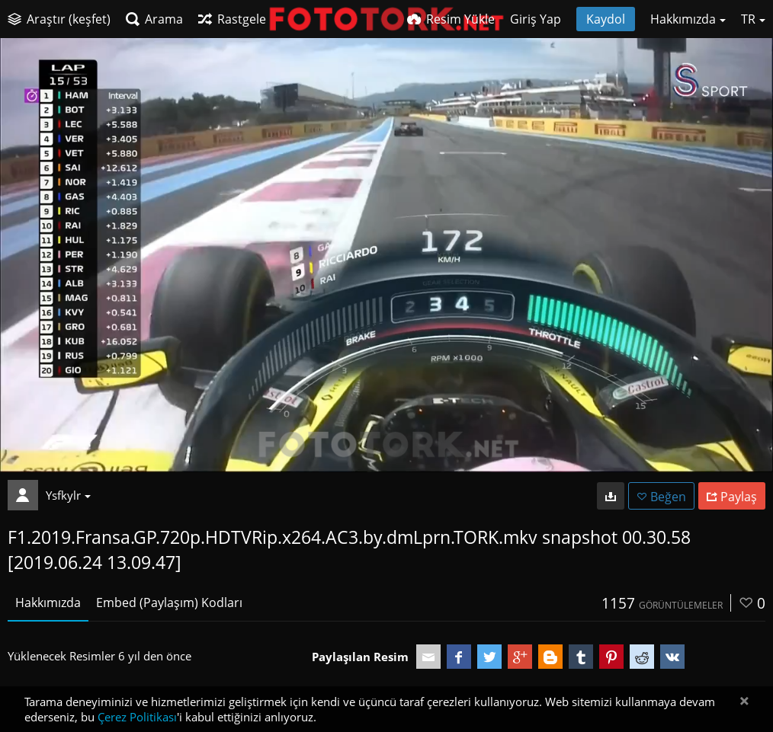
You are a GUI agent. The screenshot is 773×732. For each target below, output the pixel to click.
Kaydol (605, 19)
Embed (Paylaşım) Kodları (169, 602)
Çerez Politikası (137, 716)
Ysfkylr (68, 495)
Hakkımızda (48, 602)
